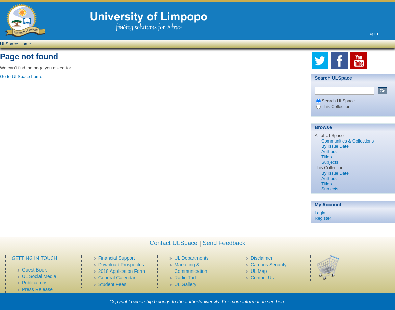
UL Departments (191, 258)
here (281, 301)
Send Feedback (224, 243)
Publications (35, 282)
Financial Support (116, 258)
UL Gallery (185, 284)
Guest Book (34, 270)
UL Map (259, 271)
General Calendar (117, 277)
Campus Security (269, 264)
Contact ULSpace (174, 243)
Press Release (37, 289)
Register (323, 218)
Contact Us (262, 277)
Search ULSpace (335, 100)
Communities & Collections (347, 141)
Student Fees (112, 284)
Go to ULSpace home (21, 76)
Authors (329, 151)
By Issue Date (335, 146)
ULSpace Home (15, 43)
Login (372, 33)
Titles (326, 156)
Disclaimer (261, 258)
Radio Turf (185, 277)
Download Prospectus (121, 264)
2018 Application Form (121, 271)
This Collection (333, 106)
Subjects (329, 162)
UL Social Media (39, 276)
